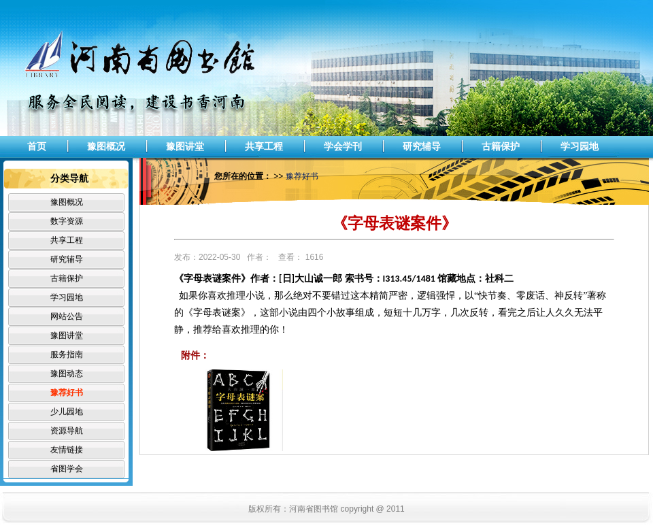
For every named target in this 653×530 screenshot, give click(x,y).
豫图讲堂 (185, 146)
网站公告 (66, 316)
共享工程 (264, 146)
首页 (36, 146)
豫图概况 (106, 146)
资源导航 (66, 430)
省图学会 (66, 469)
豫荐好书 (66, 392)
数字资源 (66, 221)
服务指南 (66, 354)
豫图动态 (66, 373)
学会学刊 (343, 146)
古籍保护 (501, 146)
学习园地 (579, 146)
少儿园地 (66, 411)
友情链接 (66, 449)
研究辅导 (422, 146)
